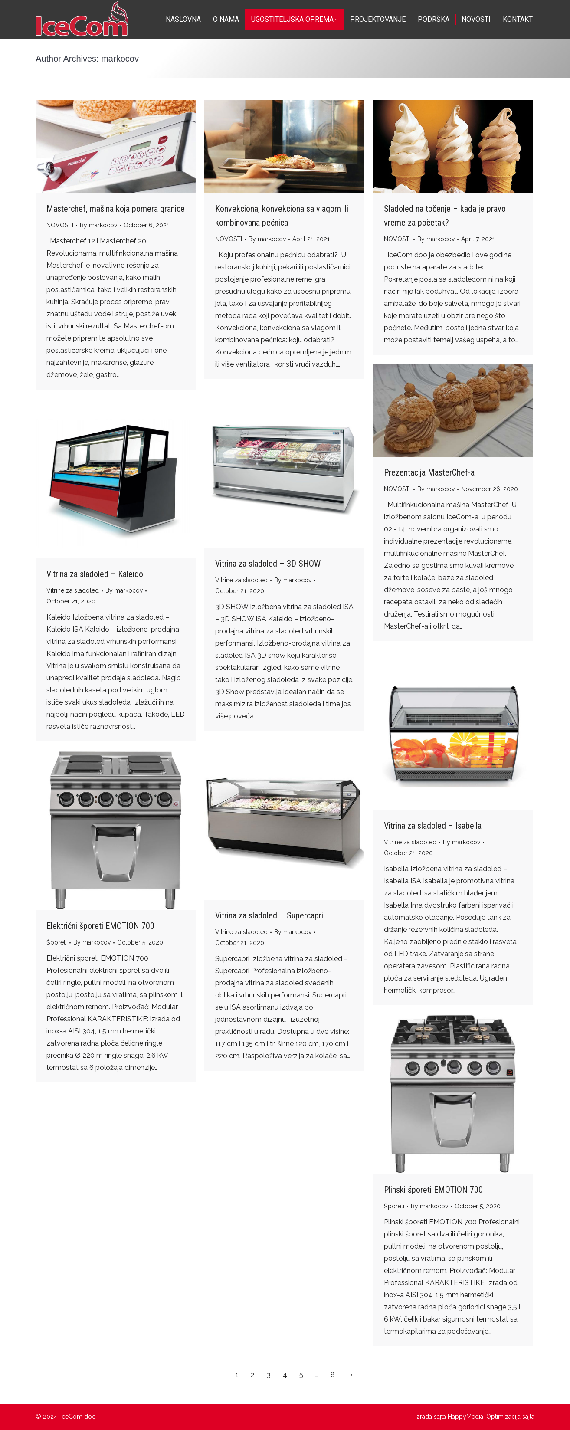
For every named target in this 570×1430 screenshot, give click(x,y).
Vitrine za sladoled (241, 580)
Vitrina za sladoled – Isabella (433, 825)
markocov (120, 58)
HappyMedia (465, 1416)
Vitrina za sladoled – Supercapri (269, 915)
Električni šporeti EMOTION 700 (100, 926)
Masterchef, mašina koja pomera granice (115, 208)
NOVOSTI (59, 225)
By (98, 225)
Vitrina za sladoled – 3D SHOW (268, 563)
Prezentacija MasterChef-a (429, 472)
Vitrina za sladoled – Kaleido (94, 574)
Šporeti (56, 942)
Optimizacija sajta (510, 1416)
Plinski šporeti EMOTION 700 (433, 1189)
